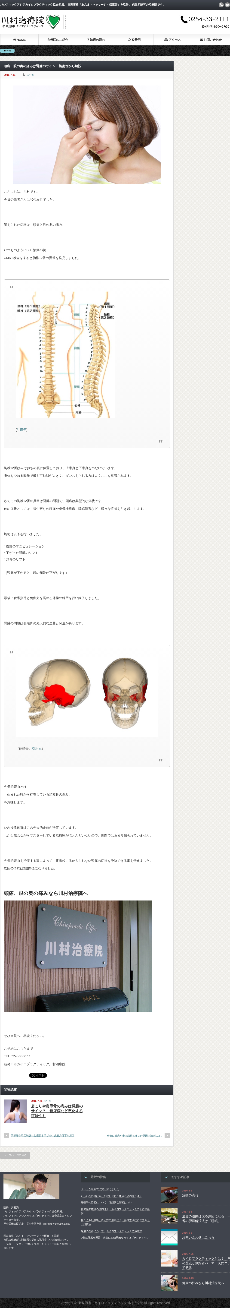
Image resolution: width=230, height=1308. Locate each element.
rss (221, 4)
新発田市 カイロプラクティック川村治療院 (110, 1303)
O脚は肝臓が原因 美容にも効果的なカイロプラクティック (115, 1237)
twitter (227, 4)
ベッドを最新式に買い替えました (100, 1189)
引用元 (21, 430)
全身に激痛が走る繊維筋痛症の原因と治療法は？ (136, 1135)
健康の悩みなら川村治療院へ (203, 1283)
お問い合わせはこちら (198, 1237)
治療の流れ (190, 1195)
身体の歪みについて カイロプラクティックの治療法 (111, 1231)
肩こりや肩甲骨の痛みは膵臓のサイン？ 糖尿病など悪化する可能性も (57, 1111)
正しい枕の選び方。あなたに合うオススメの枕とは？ (111, 1195)
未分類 (30, 74)
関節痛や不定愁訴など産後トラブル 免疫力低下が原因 (42, 1135)
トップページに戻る (15, 1155)
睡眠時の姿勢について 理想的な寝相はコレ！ (107, 1202)
